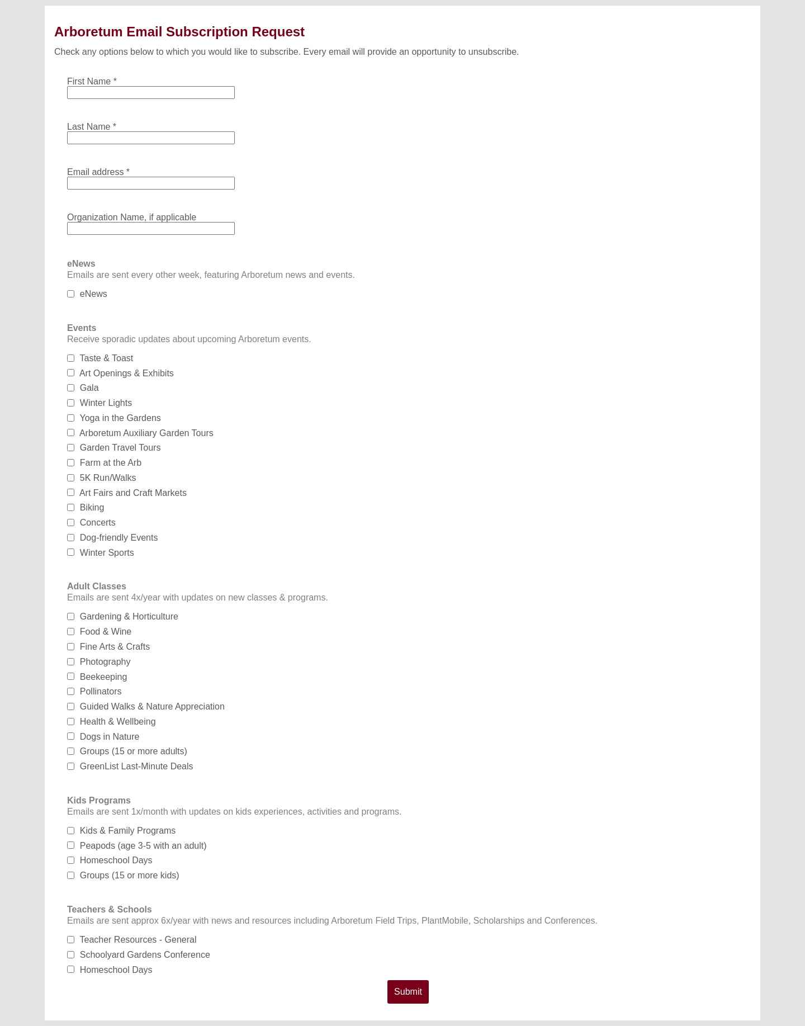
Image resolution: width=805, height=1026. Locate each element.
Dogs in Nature (103, 736)
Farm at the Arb (104, 462)
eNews (87, 294)
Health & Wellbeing (111, 721)
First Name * (92, 81)
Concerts (91, 522)
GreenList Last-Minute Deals (130, 766)
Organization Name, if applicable (131, 217)
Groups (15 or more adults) (127, 751)
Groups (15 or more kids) (123, 875)
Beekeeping (97, 677)
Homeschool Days (110, 860)
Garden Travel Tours (113, 447)
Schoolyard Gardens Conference (138, 954)
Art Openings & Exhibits (120, 373)
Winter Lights (99, 403)
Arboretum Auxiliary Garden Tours (140, 433)
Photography (99, 661)
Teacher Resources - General (131, 939)
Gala (83, 388)
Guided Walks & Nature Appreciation (146, 706)
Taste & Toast (100, 358)
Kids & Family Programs (121, 830)
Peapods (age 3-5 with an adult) (137, 845)
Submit (408, 991)
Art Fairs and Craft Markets (127, 493)
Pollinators (94, 691)
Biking (85, 507)
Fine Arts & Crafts (108, 646)
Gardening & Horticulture (122, 616)
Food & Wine (99, 631)
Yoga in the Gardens (114, 418)
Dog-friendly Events (112, 537)
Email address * (98, 172)
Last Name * (91, 126)
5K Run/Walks (101, 478)
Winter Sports (100, 552)
